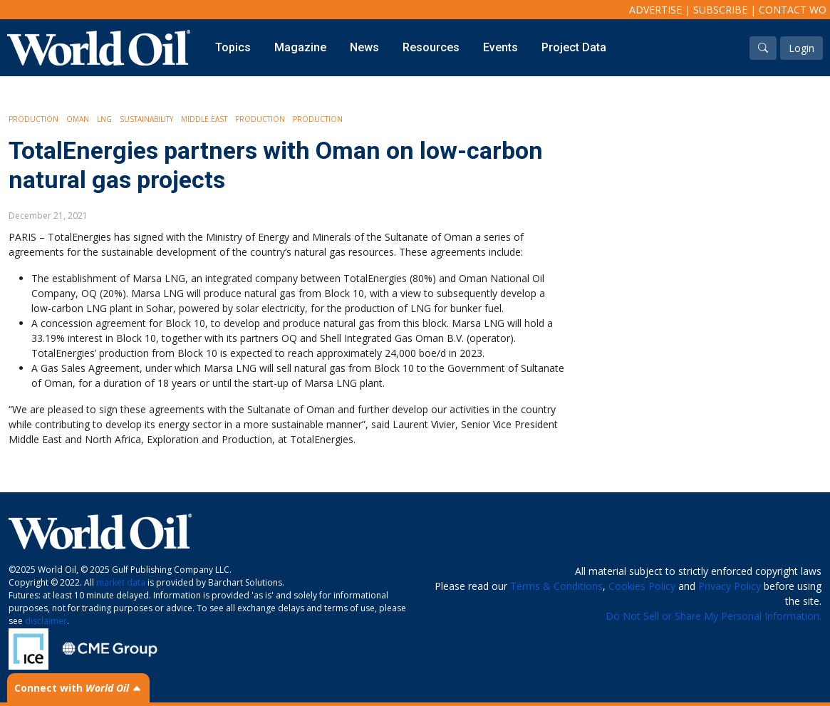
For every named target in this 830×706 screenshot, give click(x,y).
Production (33, 119)
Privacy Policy (729, 586)
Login (801, 48)
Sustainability (146, 119)
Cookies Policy (641, 586)
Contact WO (792, 9)
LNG (104, 119)
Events (500, 47)
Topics (233, 47)
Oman (77, 119)
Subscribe (720, 9)
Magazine (300, 47)
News (364, 47)
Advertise (655, 9)
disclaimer (46, 621)
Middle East (204, 119)
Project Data (573, 47)
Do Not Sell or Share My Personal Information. (713, 616)
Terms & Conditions (556, 586)
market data (120, 582)
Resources (431, 47)
